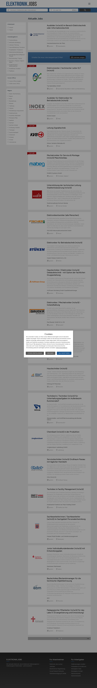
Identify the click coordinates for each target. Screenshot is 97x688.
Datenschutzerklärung (61, 347)
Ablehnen (50, 353)
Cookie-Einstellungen (35, 353)
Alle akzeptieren (64, 353)
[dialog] (48, 344)
